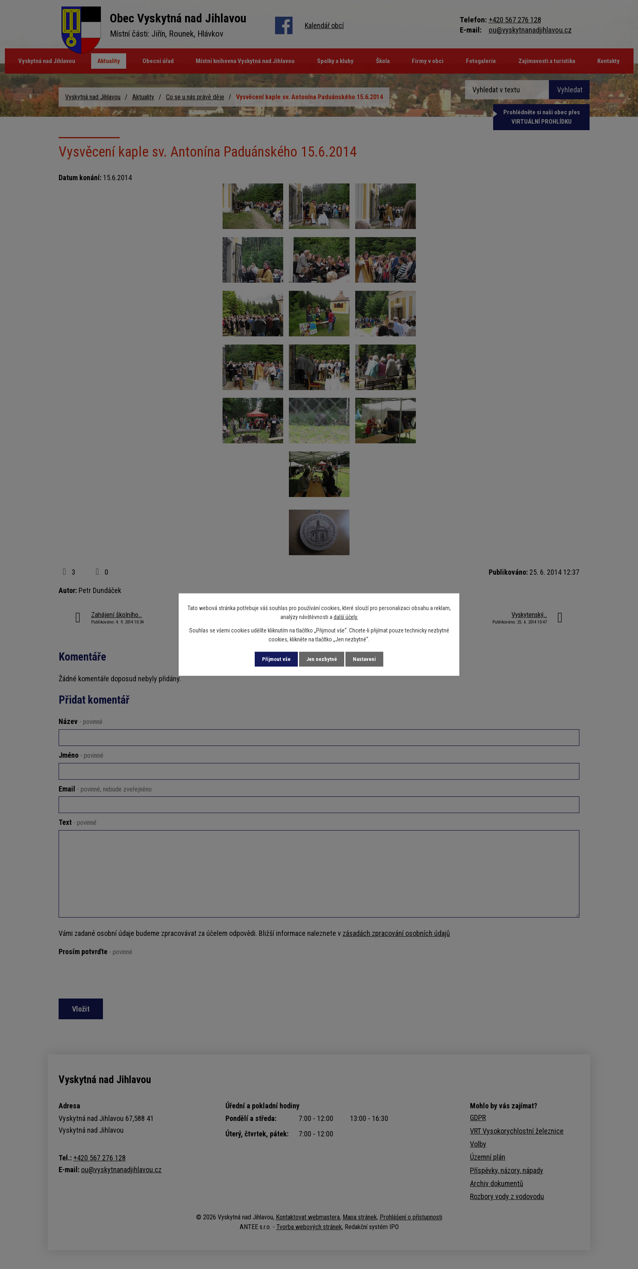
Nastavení (371, 659)
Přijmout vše (269, 659)
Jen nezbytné (322, 659)
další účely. (346, 616)
